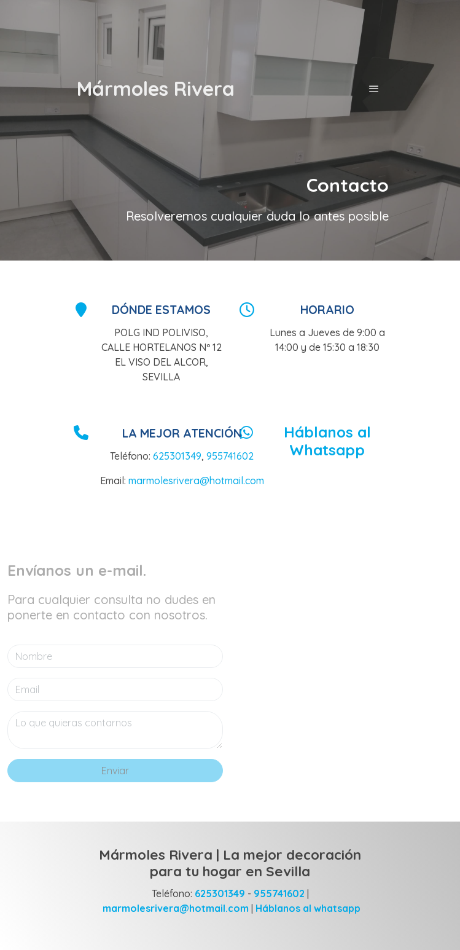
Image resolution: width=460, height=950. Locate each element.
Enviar (115, 770)
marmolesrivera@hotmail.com (196, 480)
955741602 (230, 456)
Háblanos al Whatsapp (327, 441)
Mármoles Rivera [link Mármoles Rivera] (156, 88)
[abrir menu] (374, 88)
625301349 (177, 456)
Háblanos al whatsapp (308, 908)
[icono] (81, 309)
